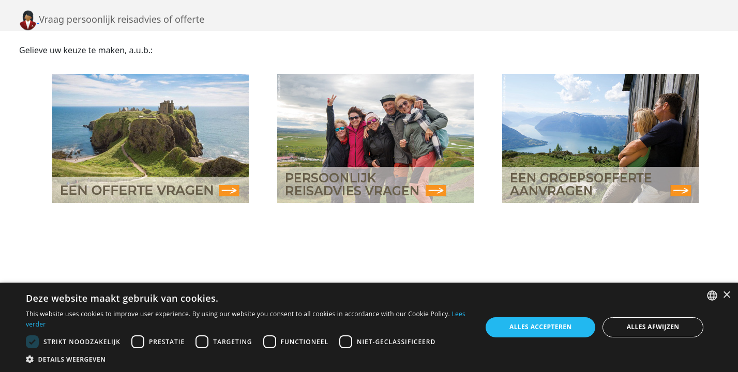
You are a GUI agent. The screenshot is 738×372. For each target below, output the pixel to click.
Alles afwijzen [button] (653, 326)
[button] (247, 359)
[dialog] (369, 327)
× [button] (726, 295)
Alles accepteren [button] (540, 326)
